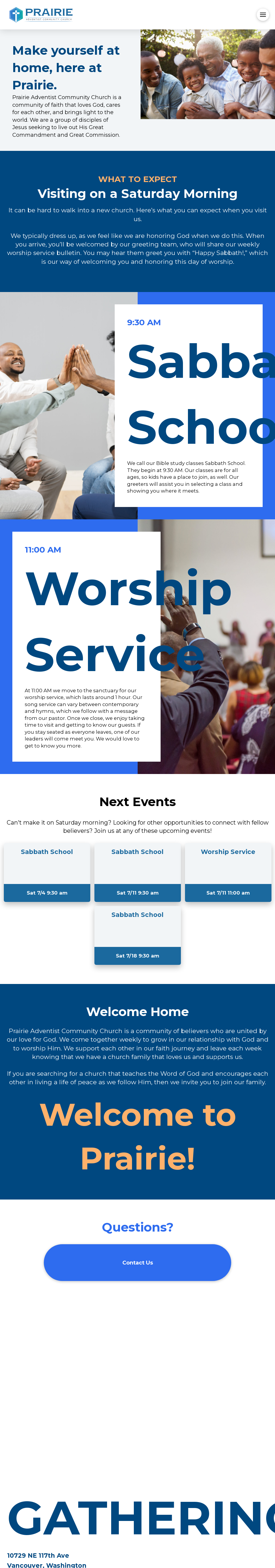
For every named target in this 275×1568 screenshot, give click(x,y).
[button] (263, 15)
